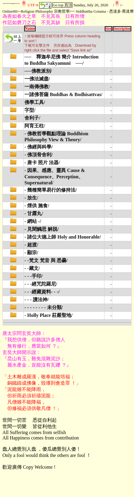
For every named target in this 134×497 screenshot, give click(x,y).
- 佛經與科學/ (38, 146)
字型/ (29, 110)
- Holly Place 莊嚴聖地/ (48, 315)
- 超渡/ (31, 244)
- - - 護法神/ (36, 299)
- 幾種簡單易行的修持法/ (50, 189)
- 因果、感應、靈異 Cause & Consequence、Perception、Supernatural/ (54, 176)
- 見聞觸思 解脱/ (41, 229)
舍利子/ (32, 117)
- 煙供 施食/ (36, 205)
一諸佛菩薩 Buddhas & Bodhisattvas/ (63, 94)
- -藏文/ (32, 268)
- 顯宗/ (31, 252)
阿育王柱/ (34, 125)
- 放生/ (31, 197)
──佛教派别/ (38, 70)
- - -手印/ (33, 276)
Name (30, 28)
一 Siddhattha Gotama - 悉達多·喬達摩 (102, 11)
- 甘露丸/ (33, 213)
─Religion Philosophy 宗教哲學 (44, 11)
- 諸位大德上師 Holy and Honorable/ (62, 236)
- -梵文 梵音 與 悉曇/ (46, 260)
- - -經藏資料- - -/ (41, 291)
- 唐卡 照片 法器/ (42, 162)
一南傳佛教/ (37, 86)
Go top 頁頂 (62, 5)
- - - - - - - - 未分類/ (43, 307)
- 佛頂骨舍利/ (38, 154)
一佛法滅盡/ (37, 78)
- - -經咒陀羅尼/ (40, 283)
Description (122, 29)
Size (108, 29)
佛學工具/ (34, 102)
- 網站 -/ (32, 221)
